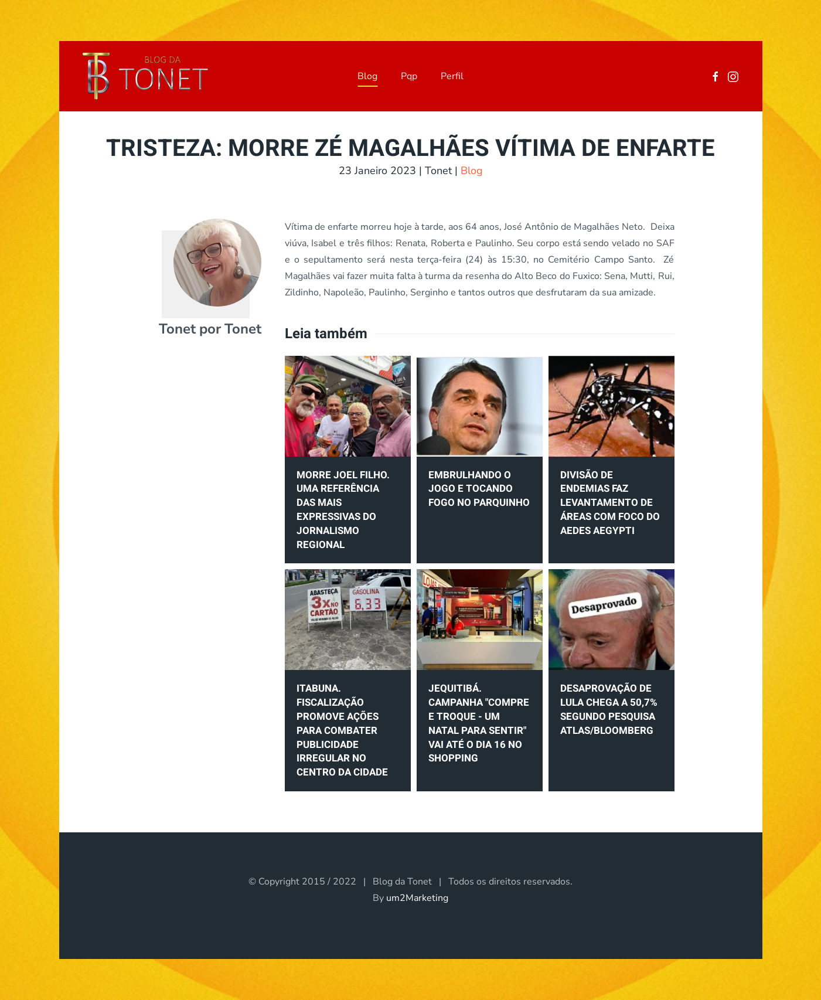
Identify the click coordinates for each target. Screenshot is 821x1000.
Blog (367, 76)
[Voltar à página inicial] (145, 76)
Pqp (409, 76)
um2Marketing (417, 898)
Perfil (452, 76)
